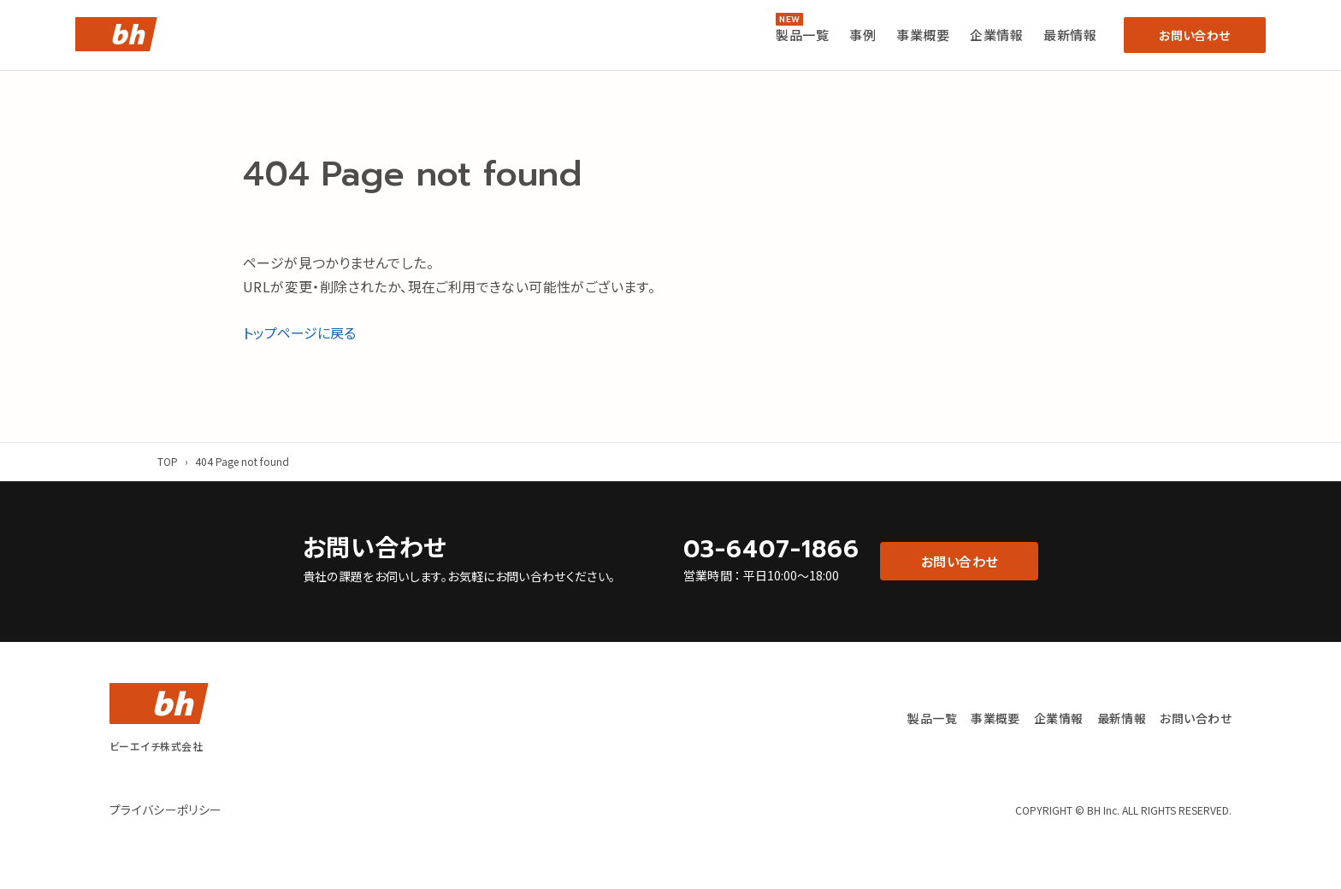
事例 (862, 35)
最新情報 (1069, 35)
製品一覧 (802, 35)
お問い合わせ (1196, 718)
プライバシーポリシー (165, 809)
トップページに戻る (299, 332)
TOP (167, 461)
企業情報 (996, 35)
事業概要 (922, 35)
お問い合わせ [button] (1194, 35)
